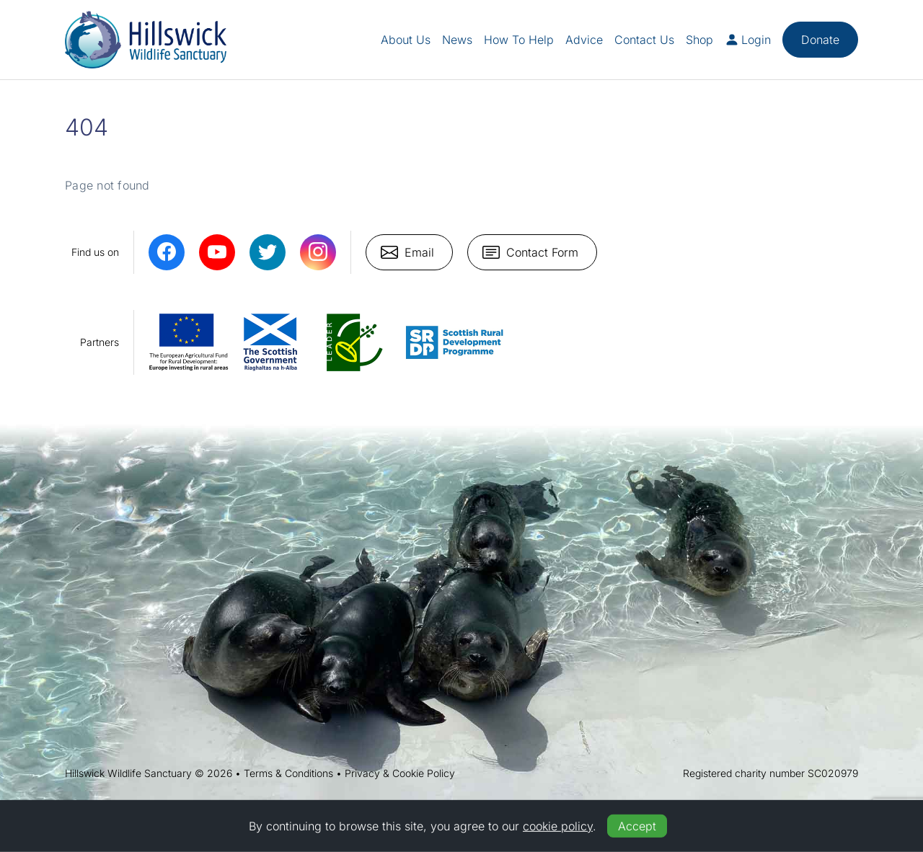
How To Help (519, 39)
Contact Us (644, 39)
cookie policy (558, 826)
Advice (584, 39)
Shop (699, 39)
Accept (637, 826)
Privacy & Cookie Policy (400, 773)
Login (748, 40)
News (457, 39)
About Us (405, 39)
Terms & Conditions (288, 773)
